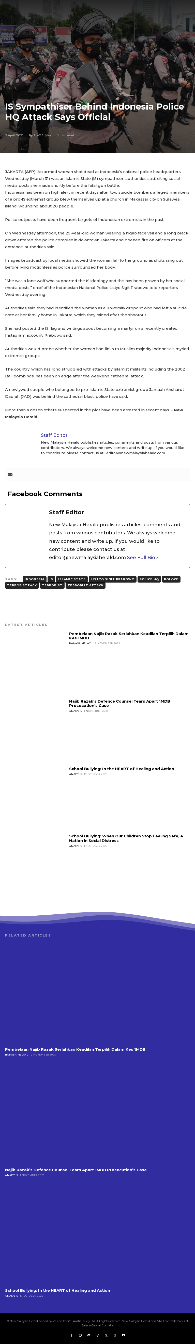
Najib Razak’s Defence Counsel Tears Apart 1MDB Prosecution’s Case (119, 703)
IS (51, 579)
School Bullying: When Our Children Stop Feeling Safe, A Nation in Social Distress (126, 838)
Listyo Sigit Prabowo (112, 579)
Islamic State (72, 579)
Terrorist (52, 585)
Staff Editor (42, 135)
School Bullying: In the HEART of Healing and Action (121, 768)
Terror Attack (22, 585)
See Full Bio (141, 557)
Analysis (75, 710)
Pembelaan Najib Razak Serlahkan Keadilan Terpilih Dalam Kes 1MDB (129, 635)
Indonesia (34, 579)
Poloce (171, 579)
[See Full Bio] (157, 558)
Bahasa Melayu (81, 643)
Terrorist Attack (85, 585)
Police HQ (149, 579)
